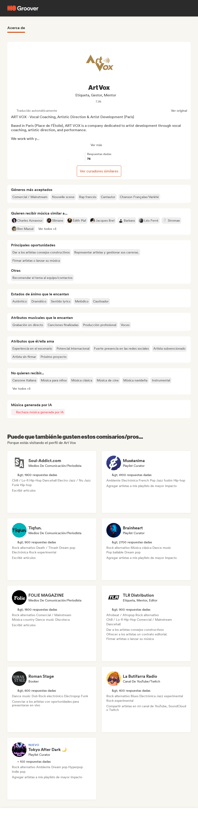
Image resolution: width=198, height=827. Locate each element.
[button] (47, 229)
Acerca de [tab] (16, 28)
